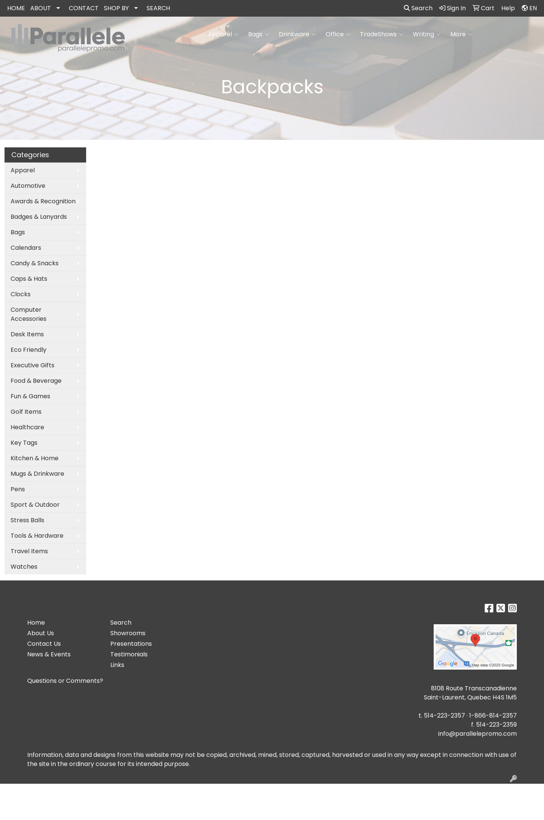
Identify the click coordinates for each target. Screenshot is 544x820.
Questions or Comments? (65, 680)
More (461, 34)
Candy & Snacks (35, 263)
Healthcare (27, 427)
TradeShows (381, 34)
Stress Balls (27, 520)
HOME (16, 8)
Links (117, 665)
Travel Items (29, 551)
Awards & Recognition (43, 201)
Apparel (223, 34)
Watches (24, 566)
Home (36, 622)
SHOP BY (116, 8)
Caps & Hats (29, 278)
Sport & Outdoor (35, 504)
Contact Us (44, 643)
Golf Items (26, 411)
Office (338, 34)
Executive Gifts (32, 365)
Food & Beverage (36, 380)
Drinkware (297, 34)
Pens (18, 489)
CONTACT (84, 8)
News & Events (49, 654)
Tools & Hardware (37, 535)
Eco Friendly (28, 349)
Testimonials (129, 654)
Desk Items (27, 334)
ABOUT (40, 8)
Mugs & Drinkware (37, 473)
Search (418, 8)
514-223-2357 (444, 715)
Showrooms (127, 633)
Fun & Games (30, 396)
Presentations (131, 643)
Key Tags (24, 442)
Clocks (21, 294)
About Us (40, 633)
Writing (426, 34)
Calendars (26, 247)
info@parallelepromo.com (477, 733)
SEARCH (158, 8)
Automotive (28, 185)
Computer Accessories (28, 314)
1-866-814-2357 (493, 715)
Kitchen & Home (35, 458)
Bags (258, 34)
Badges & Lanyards (39, 216)
